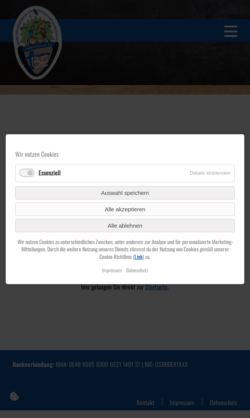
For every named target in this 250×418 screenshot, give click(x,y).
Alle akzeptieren (125, 209)
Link (139, 256)
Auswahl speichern (125, 192)
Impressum (112, 270)
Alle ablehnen (125, 225)
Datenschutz (137, 270)
